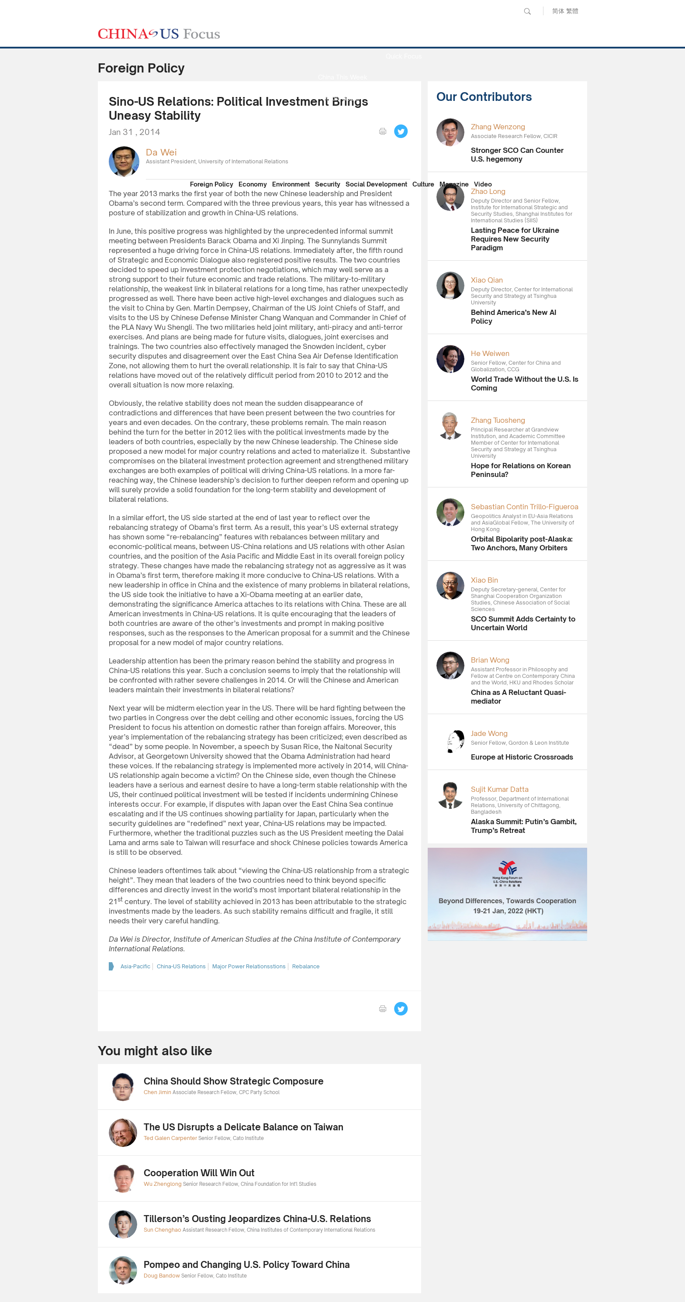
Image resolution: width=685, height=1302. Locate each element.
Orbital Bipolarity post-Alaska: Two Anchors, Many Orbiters (522, 543)
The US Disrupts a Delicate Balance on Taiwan (243, 1127)
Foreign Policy (211, 184)
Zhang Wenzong (498, 126)
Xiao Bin (484, 580)
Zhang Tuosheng (498, 420)
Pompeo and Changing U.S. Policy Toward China (247, 1264)
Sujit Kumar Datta (500, 789)
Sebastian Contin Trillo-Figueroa (524, 506)
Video (483, 184)
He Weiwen (490, 353)
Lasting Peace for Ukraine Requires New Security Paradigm (515, 239)
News (403, 35)
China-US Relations (181, 966)
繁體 (572, 10)
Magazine (454, 184)
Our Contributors (342, 161)
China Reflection (342, 140)
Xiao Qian (487, 280)
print (383, 131)
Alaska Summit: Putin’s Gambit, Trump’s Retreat (524, 826)
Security (327, 184)
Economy (253, 184)
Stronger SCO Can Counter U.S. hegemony (517, 154)
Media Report (342, 98)
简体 (558, 10)
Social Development (376, 184)
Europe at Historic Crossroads (522, 757)
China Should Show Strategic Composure (234, 1081)
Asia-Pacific (135, 966)
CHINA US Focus (159, 34)
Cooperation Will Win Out (199, 1172)
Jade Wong (489, 733)
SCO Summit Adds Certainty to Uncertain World (523, 623)
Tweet (401, 131)
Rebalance (306, 966)
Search (527, 11)
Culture (423, 184)
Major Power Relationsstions (249, 966)
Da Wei (161, 152)
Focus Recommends (342, 119)
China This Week (342, 77)
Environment (291, 184)
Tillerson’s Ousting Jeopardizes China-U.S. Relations (257, 1218)
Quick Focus (404, 56)
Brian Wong (490, 660)
